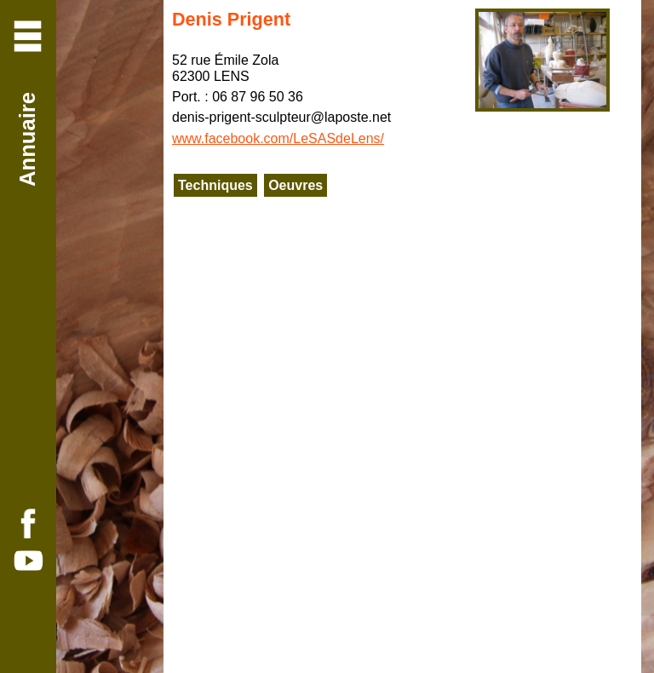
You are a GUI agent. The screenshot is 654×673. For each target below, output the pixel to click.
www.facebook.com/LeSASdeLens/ (278, 138)
